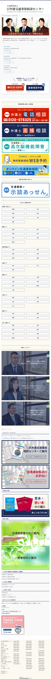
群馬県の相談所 (16, 657)
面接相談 (2, 647)
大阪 (13, 281)
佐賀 (38, 325)
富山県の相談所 (29, 652)
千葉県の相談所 (16, 660)
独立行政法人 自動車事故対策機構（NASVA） (11, 578)
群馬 (13, 233)
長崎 (13, 329)
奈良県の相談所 (29, 665)
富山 (13, 265)
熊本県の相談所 (41, 663)
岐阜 (38, 253)
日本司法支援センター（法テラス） (9, 584)
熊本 (38, 329)
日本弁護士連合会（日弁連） (7, 586)
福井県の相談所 (29, 655)
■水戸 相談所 (11, 46)
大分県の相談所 (41, 665)
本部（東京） (3, 666)
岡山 (13, 301)
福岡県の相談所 (41, 658)
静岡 (13, 258)
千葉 (13, 237)
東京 (38, 237)
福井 (13, 269)
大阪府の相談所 (29, 661)
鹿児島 (13, 337)
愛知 (38, 258)
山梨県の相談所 (29, 641)
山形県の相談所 (16, 649)
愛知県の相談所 (29, 649)
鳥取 (13, 297)
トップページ (37, 40)
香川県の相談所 (41, 650)
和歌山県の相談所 (29, 666)
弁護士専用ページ (4, 671)
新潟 (13, 253)
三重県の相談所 (29, 668)
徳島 (38, 313)
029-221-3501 (7, 50)
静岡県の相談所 (29, 647)
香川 (13, 313)
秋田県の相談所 (16, 646)
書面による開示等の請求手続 (6, 661)
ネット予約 (9, 52)
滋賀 (13, 277)
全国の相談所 (3, 650)
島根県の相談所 (41, 642)
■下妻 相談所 (11, 66)
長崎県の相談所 (41, 661)
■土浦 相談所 (11, 56)
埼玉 (38, 233)
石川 (38, 265)
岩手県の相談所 (16, 642)
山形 (38, 217)
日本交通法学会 (5, 592)
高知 (38, 317)
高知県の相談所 (41, 655)
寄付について (3, 655)
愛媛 (13, 317)
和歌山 (37, 285)
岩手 (38, 209)
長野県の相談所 (29, 642)
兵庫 (38, 281)
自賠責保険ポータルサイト (7, 594)
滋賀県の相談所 (29, 658)
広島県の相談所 (41, 646)
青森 (13, 213)
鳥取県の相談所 (41, 641)
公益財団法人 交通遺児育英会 (7, 574)
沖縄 (38, 337)
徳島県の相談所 (41, 652)
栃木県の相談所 (16, 655)
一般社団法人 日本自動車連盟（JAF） (9, 597)
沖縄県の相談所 (41, 670)
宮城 (13, 217)
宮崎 (38, 333)
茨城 (13, 229)
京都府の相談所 (29, 660)
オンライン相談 (4, 645)
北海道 (13, 209)
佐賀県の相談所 (41, 660)
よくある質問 (3, 663)
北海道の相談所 (16, 641)
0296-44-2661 (7, 69)
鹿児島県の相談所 (42, 668)
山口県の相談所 (41, 647)
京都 (38, 277)
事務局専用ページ (4, 673)
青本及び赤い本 (4, 658)
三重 (13, 290)
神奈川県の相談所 (16, 663)
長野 (38, 249)
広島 (38, 301)
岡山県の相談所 (41, 644)
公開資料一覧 (3, 660)
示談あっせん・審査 (4, 648)
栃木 (38, 229)
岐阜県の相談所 (29, 646)
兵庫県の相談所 (29, 663)
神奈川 (13, 242)
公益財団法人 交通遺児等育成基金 (8, 576)
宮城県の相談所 (16, 647)
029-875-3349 (7, 59)
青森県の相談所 (16, 644)
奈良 (13, 285)
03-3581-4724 (5, 607)
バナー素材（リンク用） (5, 668)
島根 (38, 297)
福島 (13, 221)
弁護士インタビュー (4, 653)
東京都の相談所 (16, 662)
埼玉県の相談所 (16, 658)
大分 (13, 333)
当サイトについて (4, 665)
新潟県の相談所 (29, 644)
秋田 (38, 213)
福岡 (13, 325)
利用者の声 (3, 652)
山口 (13, 306)
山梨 (13, 249)
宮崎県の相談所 (41, 666)
